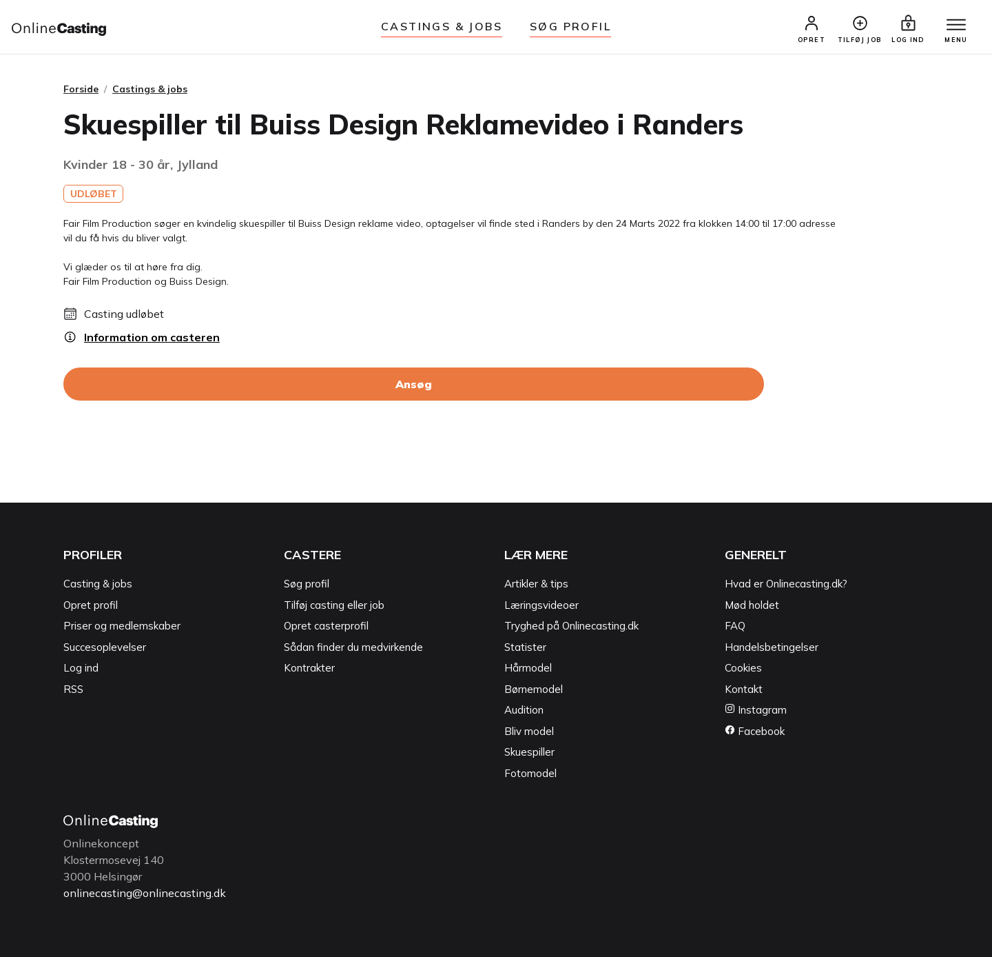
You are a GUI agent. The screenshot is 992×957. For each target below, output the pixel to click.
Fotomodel (530, 773)
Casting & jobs (97, 583)
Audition (524, 709)
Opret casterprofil (326, 625)
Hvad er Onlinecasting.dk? (786, 583)
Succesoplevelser (104, 647)
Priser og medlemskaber (121, 625)
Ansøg (413, 384)
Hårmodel (528, 667)
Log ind (81, 667)
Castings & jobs (441, 26)
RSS (73, 689)
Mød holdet (752, 605)
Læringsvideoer (541, 605)
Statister (525, 647)
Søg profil (306, 583)
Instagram (756, 709)
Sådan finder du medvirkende (353, 647)
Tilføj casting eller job (334, 605)
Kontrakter (309, 667)
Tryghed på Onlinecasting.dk (571, 625)
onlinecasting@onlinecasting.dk (144, 893)
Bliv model (529, 731)
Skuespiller (529, 751)
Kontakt (744, 689)
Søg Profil (570, 26)
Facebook (755, 731)
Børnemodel (533, 689)
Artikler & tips (536, 583)
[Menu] (956, 25)
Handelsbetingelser (771, 647)
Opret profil (90, 605)
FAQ (735, 625)
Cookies (743, 667)
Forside (81, 89)
